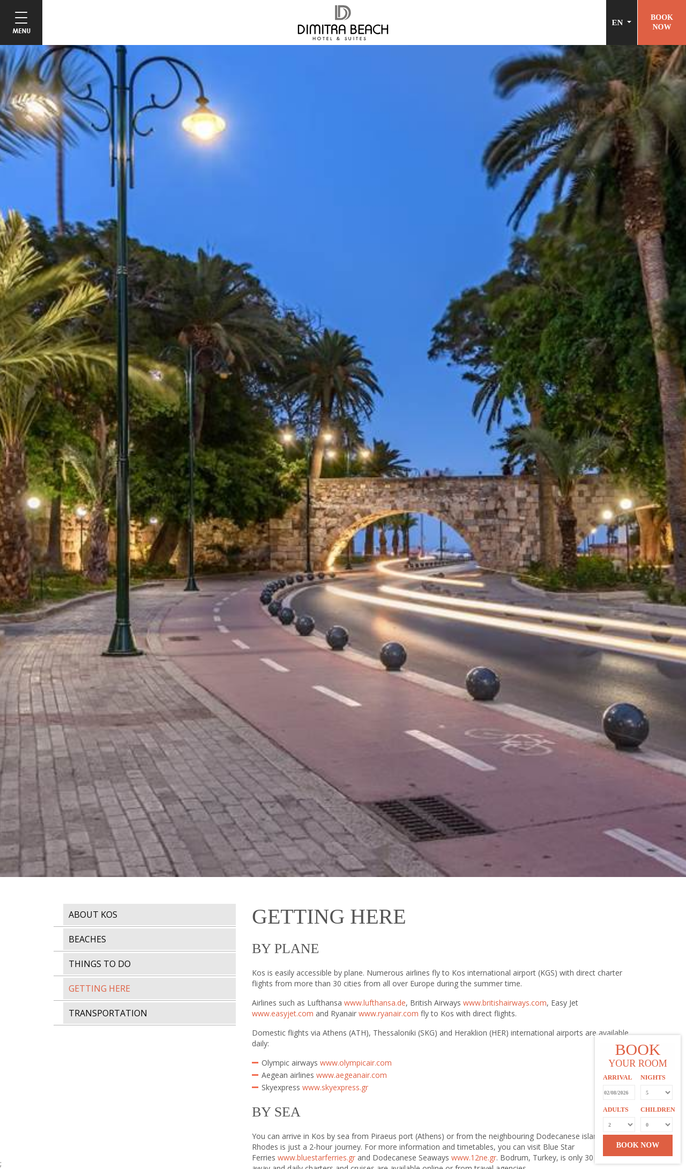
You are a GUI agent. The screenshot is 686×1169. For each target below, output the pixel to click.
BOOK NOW (638, 1145)
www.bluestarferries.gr (316, 1157)
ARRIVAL (617, 1077)
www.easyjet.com (283, 1013)
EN (618, 22)
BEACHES (87, 939)
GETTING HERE (99, 988)
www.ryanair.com (389, 1013)
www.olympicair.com (356, 1063)
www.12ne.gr (473, 1157)
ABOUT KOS (93, 914)
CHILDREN (656, 1109)
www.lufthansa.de (375, 1003)
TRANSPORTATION (108, 1013)
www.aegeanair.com (351, 1075)
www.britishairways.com (505, 1003)
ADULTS (616, 1109)
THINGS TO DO (100, 964)
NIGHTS (653, 1077)
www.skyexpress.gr (335, 1087)
